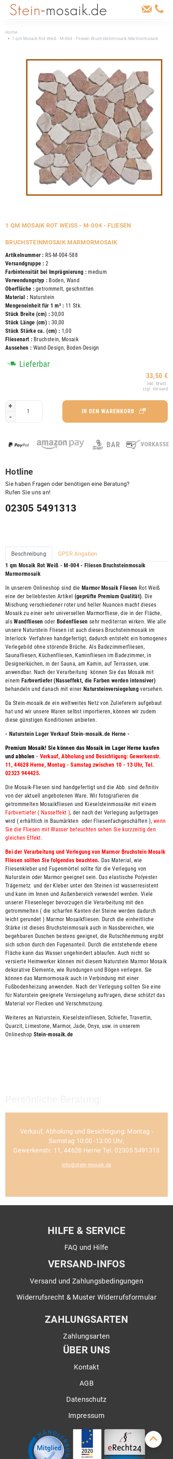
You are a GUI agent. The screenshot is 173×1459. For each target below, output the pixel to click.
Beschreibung (28, 553)
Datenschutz (86, 1399)
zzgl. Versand (154, 388)
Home (11, 32)
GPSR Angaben (77, 553)
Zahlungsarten (86, 1336)
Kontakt (86, 1367)
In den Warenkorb (114, 411)
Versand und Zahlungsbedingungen (86, 1281)
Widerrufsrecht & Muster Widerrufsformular (86, 1297)
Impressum (86, 1415)
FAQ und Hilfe (86, 1247)
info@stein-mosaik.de (86, 1165)
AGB (86, 1383)
